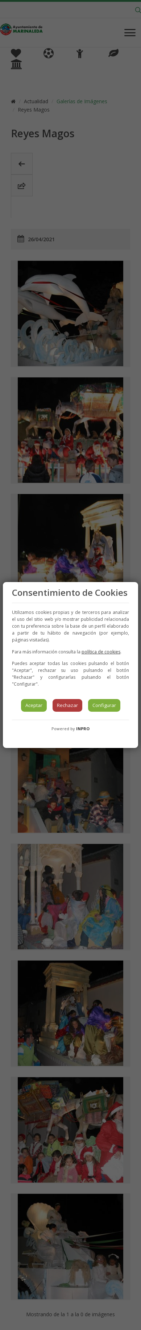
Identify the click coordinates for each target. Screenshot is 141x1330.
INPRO (83, 728)
